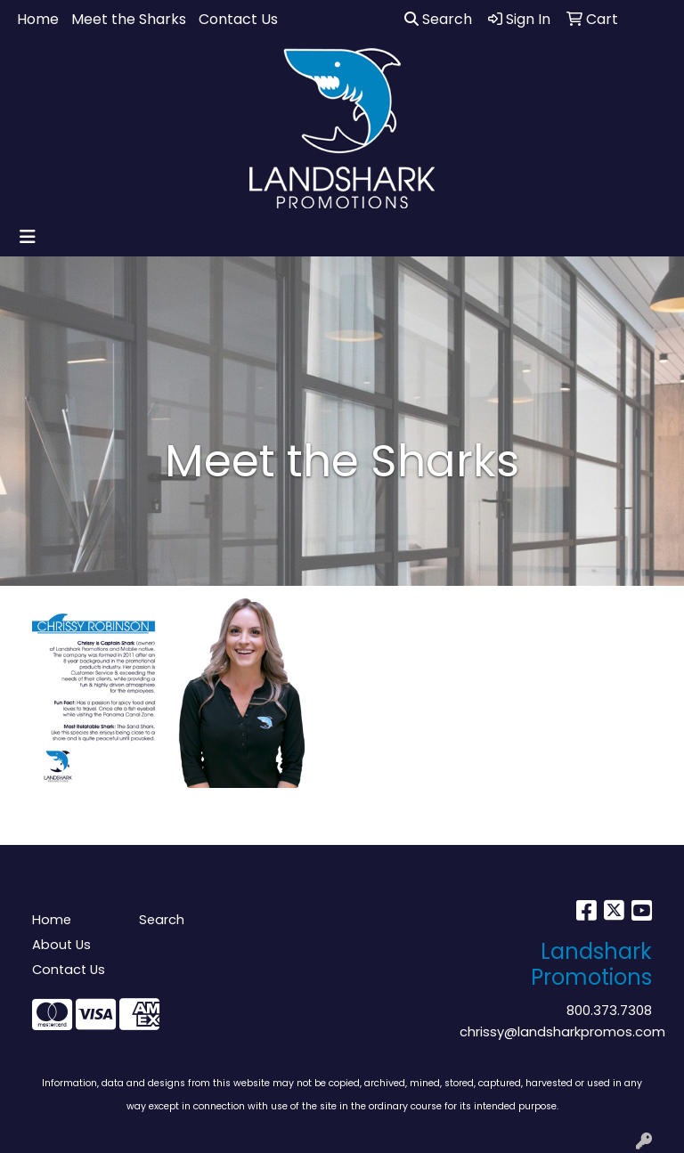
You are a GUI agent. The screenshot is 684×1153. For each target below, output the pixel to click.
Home (38, 19)
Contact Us (238, 19)
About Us (61, 945)
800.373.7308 (609, 1010)
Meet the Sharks (128, 19)
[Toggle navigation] (27, 236)
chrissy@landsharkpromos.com (562, 1032)
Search (438, 19)
